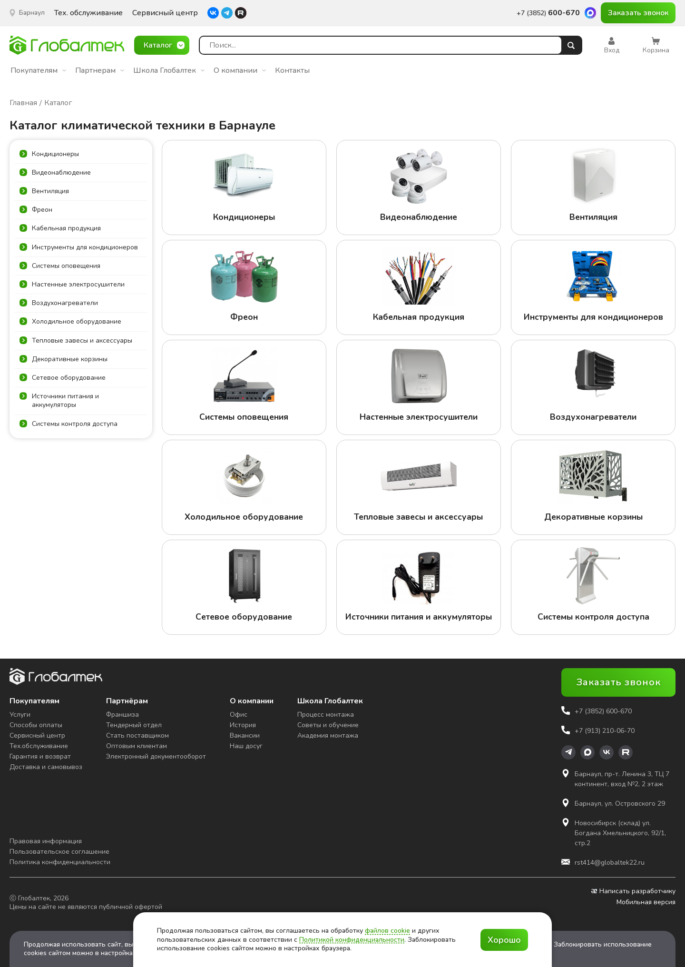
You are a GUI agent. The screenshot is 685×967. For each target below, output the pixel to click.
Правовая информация (46, 841)
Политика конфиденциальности (60, 862)
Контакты (292, 70)
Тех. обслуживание (88, 13)
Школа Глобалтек (169, 70)
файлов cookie (387, 930)
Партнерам (99, 70)
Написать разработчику (633, 891)
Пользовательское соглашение (59, 851)
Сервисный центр (165, 13)
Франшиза (122, 714)
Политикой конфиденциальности (351, 939)
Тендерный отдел (134, 725)
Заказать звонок (638, 13)
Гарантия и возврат (40, 756)
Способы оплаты (36, 725)
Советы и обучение (328, 725)
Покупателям (38, 70)
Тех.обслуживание (39, 745)
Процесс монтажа (325, 714)
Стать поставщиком (137, 735)
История (243, 725)
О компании (240, 70)
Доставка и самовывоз (46, 766)
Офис (238, 714)
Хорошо (504, 940)
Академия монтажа (327, 735)
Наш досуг (246, 745)
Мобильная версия (645, 902)
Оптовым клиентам (136, 745)
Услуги (20, 714)
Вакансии (245, 735)
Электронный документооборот (156, 756)
